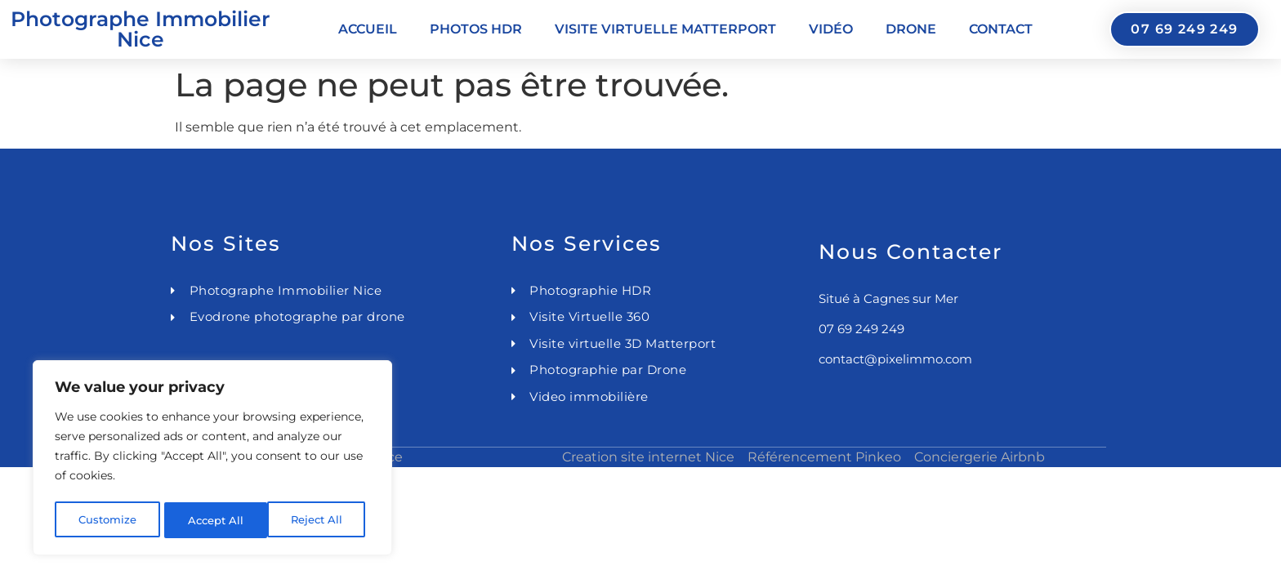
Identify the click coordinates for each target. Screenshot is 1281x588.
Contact (1001, 29)
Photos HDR (476, 29)
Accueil (367, 29)
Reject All (214, 520)
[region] (212, 459)
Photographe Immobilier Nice (140, 29)
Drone (911, 29)
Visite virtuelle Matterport (665, 29)
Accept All (320, 520)
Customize (107, 520)
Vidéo (831, 29)
